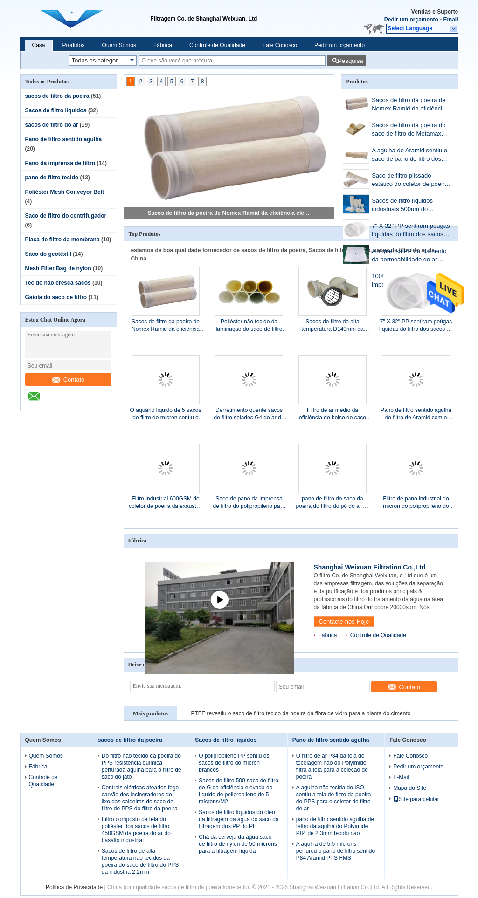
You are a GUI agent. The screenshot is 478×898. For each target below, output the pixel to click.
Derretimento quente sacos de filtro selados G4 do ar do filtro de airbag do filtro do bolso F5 (249, 414)
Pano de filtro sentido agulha (63, 139)
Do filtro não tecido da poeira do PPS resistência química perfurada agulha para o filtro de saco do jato (141, 766)
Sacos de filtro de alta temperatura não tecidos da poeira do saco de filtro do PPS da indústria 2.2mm (140, 861)
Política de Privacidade (74, 887)
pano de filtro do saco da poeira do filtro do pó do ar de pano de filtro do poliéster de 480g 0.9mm (332, 502)
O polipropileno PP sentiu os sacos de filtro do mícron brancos (234, 763)
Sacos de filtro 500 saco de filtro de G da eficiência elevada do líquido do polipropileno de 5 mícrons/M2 (238, 791)
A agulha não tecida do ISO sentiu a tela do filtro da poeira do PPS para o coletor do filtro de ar (333, 798)
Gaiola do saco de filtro (56, 297)
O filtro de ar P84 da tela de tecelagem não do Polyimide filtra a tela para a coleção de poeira (332, 766)
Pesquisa (350, 60)
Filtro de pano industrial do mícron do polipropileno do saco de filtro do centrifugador (416, 502)
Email (450, 19)
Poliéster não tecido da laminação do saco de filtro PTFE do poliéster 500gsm (249, 325)
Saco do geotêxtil (48, 254)
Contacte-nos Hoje (344, 621)
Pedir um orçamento (411, 19)
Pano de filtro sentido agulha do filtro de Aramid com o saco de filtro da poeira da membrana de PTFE (416, 414)
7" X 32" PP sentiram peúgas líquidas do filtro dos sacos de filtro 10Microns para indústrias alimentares (411, 231)
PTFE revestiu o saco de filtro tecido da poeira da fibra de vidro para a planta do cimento (301, 713)
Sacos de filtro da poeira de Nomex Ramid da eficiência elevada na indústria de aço (229, 213)
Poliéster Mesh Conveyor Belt (64, 192)
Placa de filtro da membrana (62, 239)
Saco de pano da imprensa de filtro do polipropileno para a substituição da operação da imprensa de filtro (249, 502)
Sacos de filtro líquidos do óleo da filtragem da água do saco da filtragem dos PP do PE (238, 819)
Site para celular (416, 799)
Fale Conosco (280, 45)
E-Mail (401, 777)
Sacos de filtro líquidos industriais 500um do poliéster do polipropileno (405, 205)
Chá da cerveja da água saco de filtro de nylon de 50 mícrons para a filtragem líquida (238, 844)
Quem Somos (119, 45)
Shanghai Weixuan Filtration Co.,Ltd (370, 567)
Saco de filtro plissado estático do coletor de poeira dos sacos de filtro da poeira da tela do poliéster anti (410, 180)
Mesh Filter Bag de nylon (58, 268)
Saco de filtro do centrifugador (66, 216)
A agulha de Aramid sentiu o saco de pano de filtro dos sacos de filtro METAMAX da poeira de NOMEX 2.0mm (410, 155)
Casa (38, 45)
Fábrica (162, 45)
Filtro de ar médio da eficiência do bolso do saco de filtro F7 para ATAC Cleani (332, 414)
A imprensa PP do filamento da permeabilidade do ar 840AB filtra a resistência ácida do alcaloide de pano (409, 256)
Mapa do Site (409, 788)
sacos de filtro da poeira (57, 96)
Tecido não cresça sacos (58, 283)
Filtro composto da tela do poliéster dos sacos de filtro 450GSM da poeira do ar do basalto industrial (136, 829)
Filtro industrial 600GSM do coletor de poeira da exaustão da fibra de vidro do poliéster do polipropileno (165, 502)
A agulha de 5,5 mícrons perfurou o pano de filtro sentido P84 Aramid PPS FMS (335, 851)
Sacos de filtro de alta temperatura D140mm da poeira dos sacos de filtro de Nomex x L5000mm (332, 325)
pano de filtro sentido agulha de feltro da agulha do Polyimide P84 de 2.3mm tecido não (335, 826)
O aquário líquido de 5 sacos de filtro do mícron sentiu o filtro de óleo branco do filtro (165, 414)
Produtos (73, 45)
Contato (68, 379)
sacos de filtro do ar (51, 125)
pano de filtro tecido (52, 177)
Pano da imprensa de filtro (60, 163)
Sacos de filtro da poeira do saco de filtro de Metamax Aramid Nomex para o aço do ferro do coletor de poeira (411, 130)
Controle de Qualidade (217, 45)
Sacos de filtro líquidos (56, 110)
